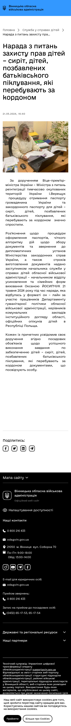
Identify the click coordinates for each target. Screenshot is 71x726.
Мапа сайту (13, 478)
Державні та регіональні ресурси (30, 632)
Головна (9, 30)
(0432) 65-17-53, (17, 612)
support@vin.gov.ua (44, 669)
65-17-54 (34, 612)
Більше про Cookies (38, 718)
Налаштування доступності (28, 510)
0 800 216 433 (14, 599)
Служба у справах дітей (40, 30)
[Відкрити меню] (65, 8)
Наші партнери (15, 640)
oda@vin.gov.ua (16, 584)
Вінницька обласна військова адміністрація (26, 8)
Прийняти (12, 718)
